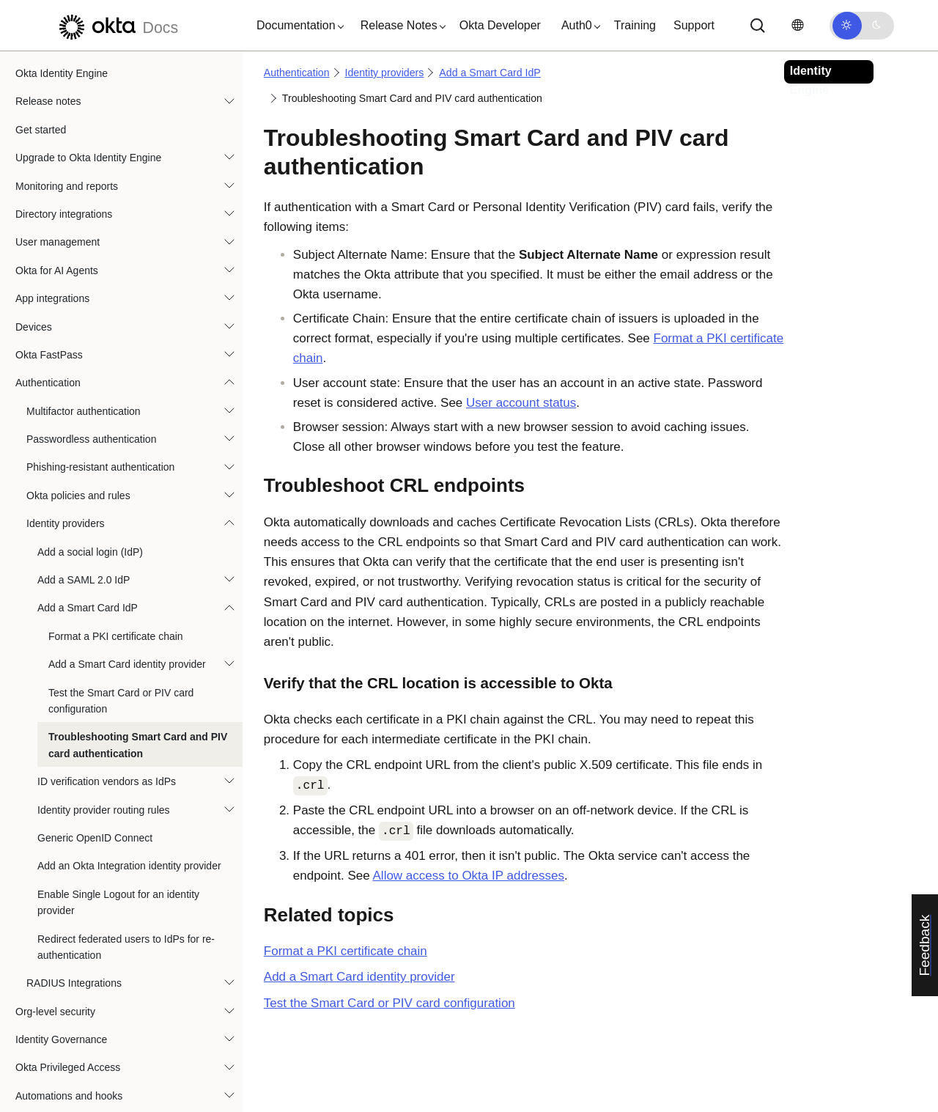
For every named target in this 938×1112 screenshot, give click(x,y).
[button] (297, 25)
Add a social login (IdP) (90, 491)
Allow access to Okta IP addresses (468, 876)
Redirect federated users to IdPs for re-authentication (126, 886)
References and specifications (83, 1091)
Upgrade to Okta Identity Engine (88, 97)
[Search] (757, 25)
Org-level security (55, 951)
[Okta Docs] (116, 25)
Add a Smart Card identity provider (127, 603)
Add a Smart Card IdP (87, 547)
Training (635, 25)
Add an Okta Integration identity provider (129, 805)
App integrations (52, 237)
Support (693, 25)
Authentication (48, 322)
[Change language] (797, 25)
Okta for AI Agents (56, 210)
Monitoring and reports (66, 125)
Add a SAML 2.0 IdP (83, 519)
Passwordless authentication (91, 378)
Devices (33, 266)
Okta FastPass (49, 294)
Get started (40, 69)
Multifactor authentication (83, 350)
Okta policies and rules (78, 435)
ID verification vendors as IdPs (106, 720)
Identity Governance (61, 978)
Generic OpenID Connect (94, 777)
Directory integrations (63, 153)
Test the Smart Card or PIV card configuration (120, 640)
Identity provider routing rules (103, 749)
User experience (52, 1063)
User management (57, 181)
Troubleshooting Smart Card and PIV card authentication (137, 684)
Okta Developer (500, 25)
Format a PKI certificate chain (115, 575)
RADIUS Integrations (74, 922)
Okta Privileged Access (67, 1006)
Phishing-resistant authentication (100, 406)
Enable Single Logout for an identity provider (118, 841)
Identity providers (65, 462)
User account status (521, 403)
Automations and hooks (68, 1035)
